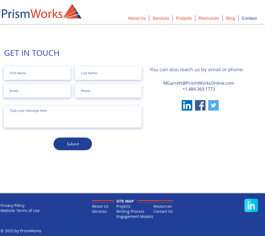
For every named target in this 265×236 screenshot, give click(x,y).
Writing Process (130, 211)
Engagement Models (134, 216)
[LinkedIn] (187, 105)
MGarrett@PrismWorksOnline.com (198, 83)
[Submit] (73, 144)
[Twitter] (213, 105)
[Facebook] (200, 105)
